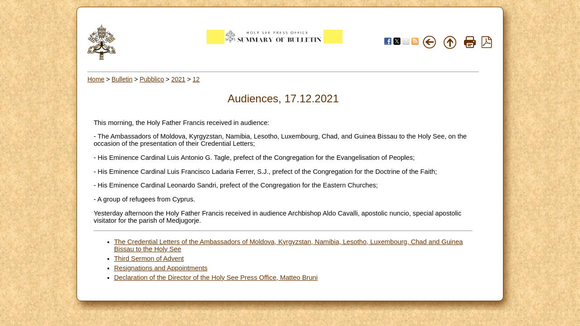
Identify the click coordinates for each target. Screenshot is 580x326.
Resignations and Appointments (161, 268)
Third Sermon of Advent (149, 258)
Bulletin (121, 79)
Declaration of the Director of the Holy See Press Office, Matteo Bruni (216, 277)
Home (95, 79)
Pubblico (152, 79)
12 (196, 79)
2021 (178, 79)
